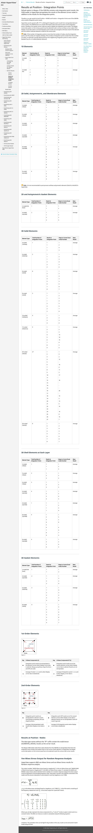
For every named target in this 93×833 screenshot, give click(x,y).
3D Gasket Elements (86, 31)
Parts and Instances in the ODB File (9, 54)
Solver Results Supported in (7, 42)
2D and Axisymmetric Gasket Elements (87, 21)
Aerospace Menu (6, 28)
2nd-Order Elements (86, 39)
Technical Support (64, 830)
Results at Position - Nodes (87, 43)
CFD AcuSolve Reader (9, 143)
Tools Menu (5, 24)
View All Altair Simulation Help (10, 154)
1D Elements (86, 10)
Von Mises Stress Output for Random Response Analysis (88, 49)
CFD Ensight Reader (8, 145)
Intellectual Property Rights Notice (50, 830)
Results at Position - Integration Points (11, 78)
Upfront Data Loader (7, 35)
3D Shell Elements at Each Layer (88, 27)
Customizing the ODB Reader (10, 62)
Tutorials (4, 13)
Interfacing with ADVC (9, 95)
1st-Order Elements (86, 35)
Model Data (8, 89)
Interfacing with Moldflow (8, 123)
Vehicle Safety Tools (7, 33)
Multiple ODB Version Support (9, 49)
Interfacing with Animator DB (8, 98)
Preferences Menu (6, 26)
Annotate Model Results (8, 22)
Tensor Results (10, 73)
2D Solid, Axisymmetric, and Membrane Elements (87, 15)
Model (3, 17)
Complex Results (10, 83)
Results (4, 19)
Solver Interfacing (6, 37)
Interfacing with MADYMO (8, 115)
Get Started (5, 11)
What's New (5, 8)
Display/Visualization (7, 15)
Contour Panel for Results (10, 67)
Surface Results (10, 86)
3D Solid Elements (88, 24)
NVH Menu (4, 30)
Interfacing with (8, 130)
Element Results (10, 70)
